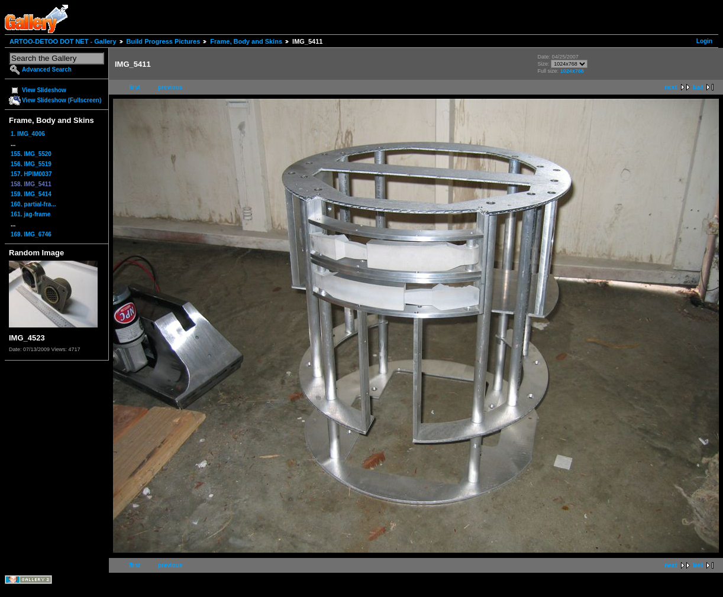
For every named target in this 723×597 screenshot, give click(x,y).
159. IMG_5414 (31, 194)
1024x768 (572, 71)
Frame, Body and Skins (246, 41)
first (134, 87)
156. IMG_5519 (31, 164)
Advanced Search (47, 69)
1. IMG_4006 (28, 134)
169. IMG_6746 (31, 234)
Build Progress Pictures (164, 41)
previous (170, 87)
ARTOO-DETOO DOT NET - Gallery (63, 41)
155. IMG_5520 (31, 154)
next (670, 87)
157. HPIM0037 (31, 174)
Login (704, 41)
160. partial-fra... (33, 204)
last (698, 87)
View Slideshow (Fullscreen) (61, 100)
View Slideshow (44, 90)
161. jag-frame (30, 214)
